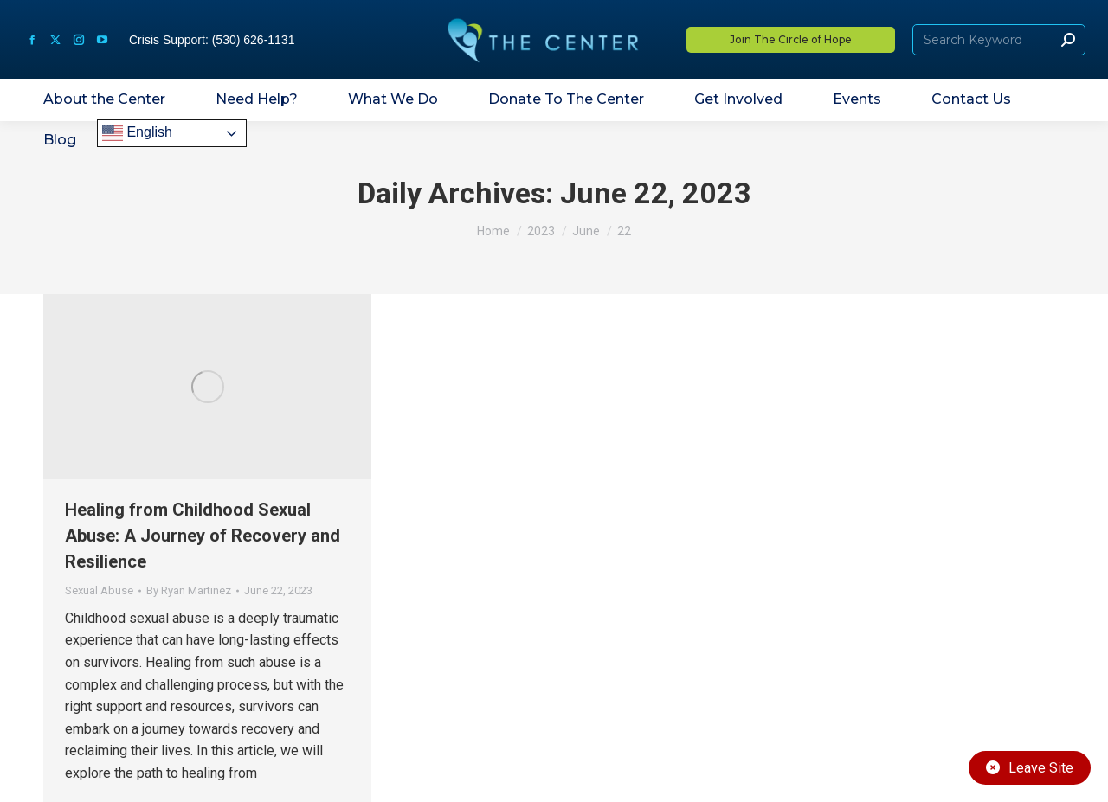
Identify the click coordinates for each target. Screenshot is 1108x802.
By (188, 590)
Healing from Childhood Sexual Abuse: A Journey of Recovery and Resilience (202, 535)
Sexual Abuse (99, 590)
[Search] (998, 39)
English (137, 133)
